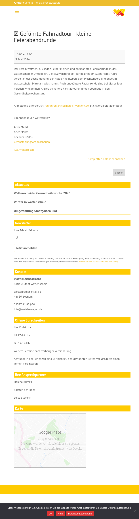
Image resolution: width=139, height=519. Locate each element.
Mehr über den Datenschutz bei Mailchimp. (99, 261)
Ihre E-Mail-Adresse (69, 234)
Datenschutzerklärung (80, 513)
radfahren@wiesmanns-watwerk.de (67, 105)
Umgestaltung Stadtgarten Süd (35, 211)
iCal (16, 149)
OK (50, 513)
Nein (60, 513)
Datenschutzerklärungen (50, 448)
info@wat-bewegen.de (28, 309)
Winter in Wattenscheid (30, 202)
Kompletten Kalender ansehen (106, 159)
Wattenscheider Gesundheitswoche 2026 (42, 193)
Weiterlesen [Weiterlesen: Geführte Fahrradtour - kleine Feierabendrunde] (26, 149)
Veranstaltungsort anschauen (32, 142)
